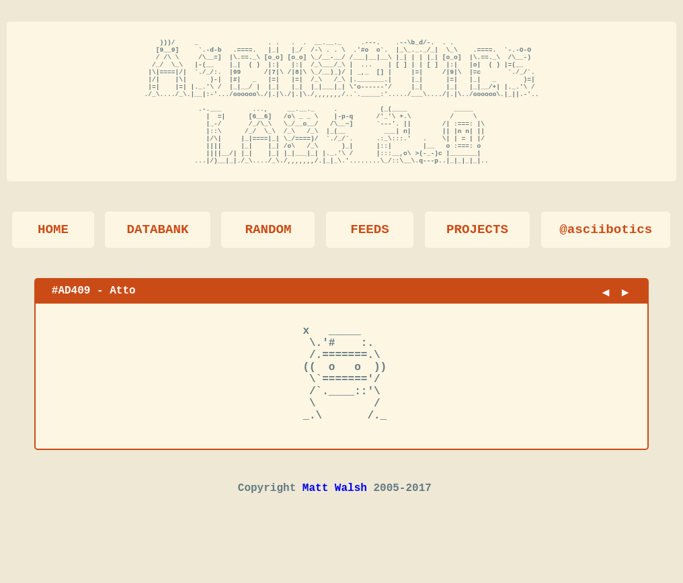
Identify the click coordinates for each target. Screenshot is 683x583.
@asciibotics (605, 254)
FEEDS (369, 254)
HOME (53, 254)
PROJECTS (477, 254)
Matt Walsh (335, 536)
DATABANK (157, 254)
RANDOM (268, 254)
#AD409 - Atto (94, 315)
